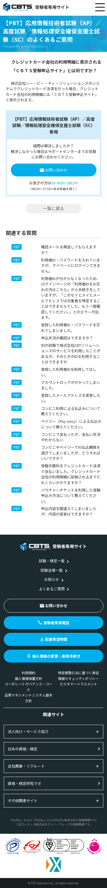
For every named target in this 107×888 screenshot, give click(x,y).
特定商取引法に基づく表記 (78, 672)
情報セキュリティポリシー (78, 678)
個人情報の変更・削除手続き (56, 656)
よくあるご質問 (52, 588)
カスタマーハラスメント (78, 683)
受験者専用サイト (36, 7)
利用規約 (28, 672)
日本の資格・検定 (22, 749)
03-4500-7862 (62, 183)
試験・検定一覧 (52, 560)
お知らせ (51, 579)
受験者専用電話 (56, 622)
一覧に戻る (53, 208)
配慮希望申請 (56, 639)
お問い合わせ (56, 170)
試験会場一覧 (52, 570)
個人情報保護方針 (28, 678)
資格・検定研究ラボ (24, 783)
